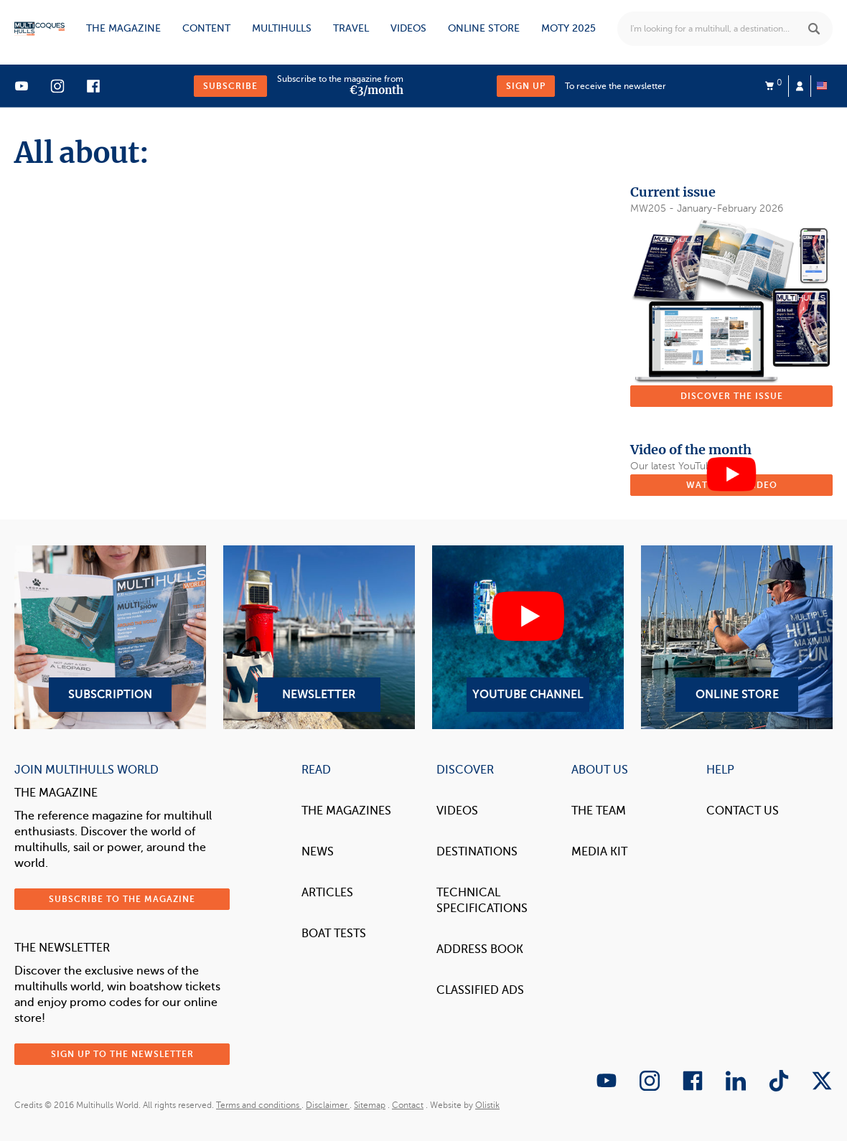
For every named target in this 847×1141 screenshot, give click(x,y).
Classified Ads (480, 990)
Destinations (477, 851)
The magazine (123, 28)
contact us (742, 810)
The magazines (346, 810)
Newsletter (319, 637)
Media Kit (599, 851)
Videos (408, 28)
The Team (598, 810)
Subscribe (230, 86)
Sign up (526, 86)
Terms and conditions (258, 1105)
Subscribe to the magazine (122, 899)
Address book (479, 949)
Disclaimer (328, 1105)
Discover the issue (731, 396)
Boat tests (333, 933)
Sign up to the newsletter (122, 1054)
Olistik (487, 1105)
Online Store (737, 637)
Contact (408, 1105)
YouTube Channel (528, 637)
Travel (351, 28)
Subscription (110, 637)
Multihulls (282, 28)
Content (206, 28)
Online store (484, 28)
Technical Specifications (482, 900)
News (317, 851)
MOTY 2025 (568, 28)
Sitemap (369, 1105)
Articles (327, 892)
